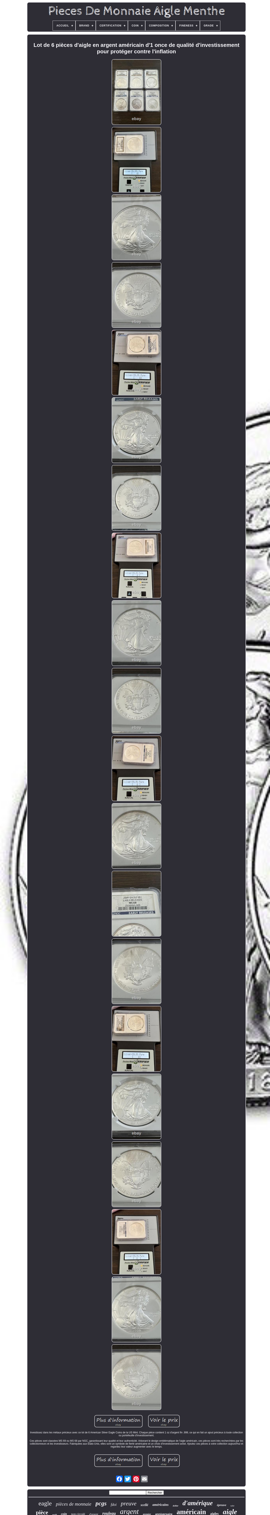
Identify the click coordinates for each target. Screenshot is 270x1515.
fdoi (114, 1505)
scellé (144, 1505)
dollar (175, 1505)
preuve (128, 1503)
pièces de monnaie (73, 1504)
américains (160, 1505)
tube (233, 1505)
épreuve (221, 1505)
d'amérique (198, 1503)
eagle (45, 1503)
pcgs (101, 1503)
